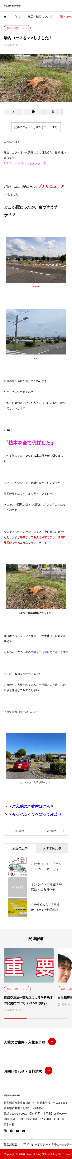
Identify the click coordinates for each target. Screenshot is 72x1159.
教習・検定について (17, 28)
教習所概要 (10, 1144)
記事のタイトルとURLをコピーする (35, 127)
